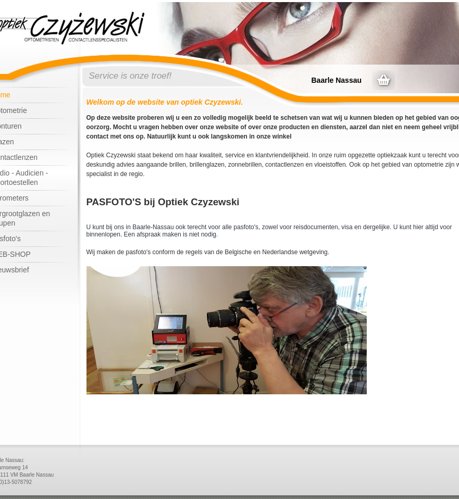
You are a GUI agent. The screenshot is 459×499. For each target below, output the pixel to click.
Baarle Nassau (337, 80)
